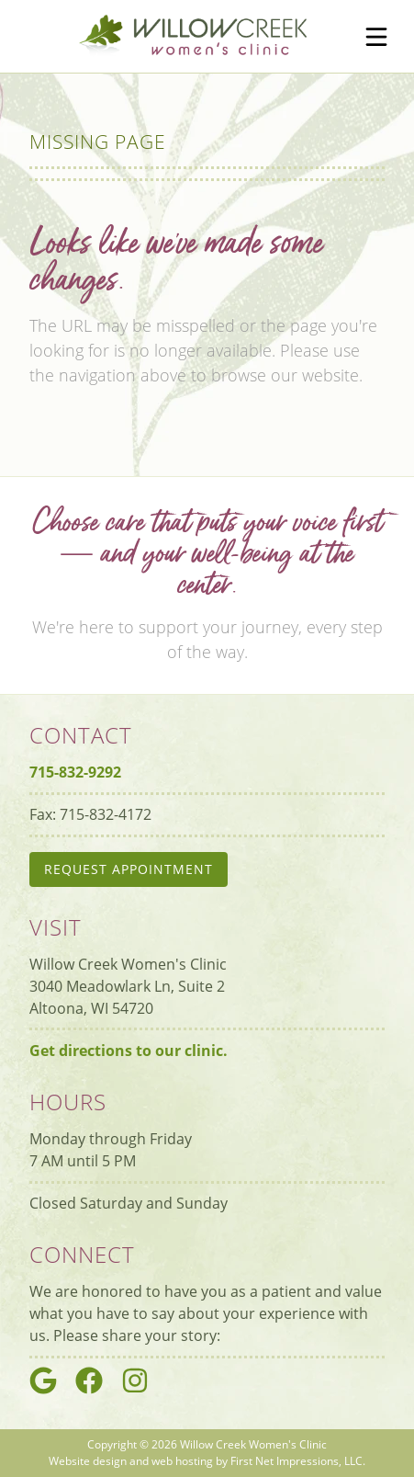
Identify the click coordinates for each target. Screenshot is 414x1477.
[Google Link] (50, 1389)
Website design (88, 1461)
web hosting (182, 1461)
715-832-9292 (75, 772)
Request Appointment (128, 869)
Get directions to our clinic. (128, 1050)
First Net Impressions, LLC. (297, 1461)
